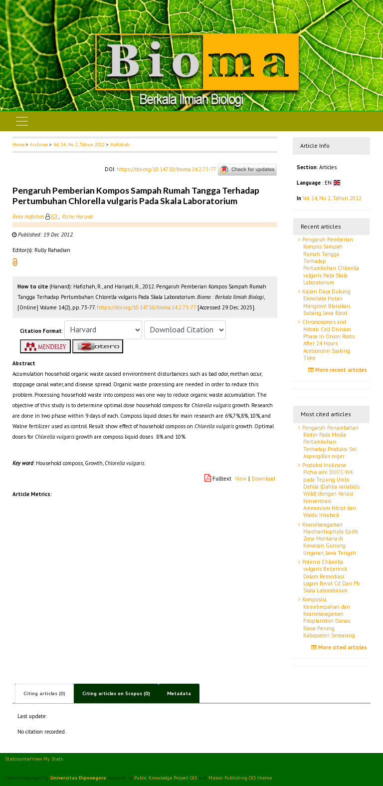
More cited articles (340, 647)
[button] (14, 261)
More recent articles (339, 369)
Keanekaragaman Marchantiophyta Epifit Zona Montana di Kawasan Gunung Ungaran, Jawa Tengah (329, 538)
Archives (39, 144)
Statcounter (18, 759)
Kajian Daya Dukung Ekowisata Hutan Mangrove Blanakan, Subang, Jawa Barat (326, 302)
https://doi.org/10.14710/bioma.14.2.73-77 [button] (146, 307)
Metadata (179, 693)
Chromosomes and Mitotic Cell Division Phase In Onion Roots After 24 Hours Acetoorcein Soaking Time (328, 339)
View (240, 478)
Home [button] (18, 144)
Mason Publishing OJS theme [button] (240, 778)
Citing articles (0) (44, 693)
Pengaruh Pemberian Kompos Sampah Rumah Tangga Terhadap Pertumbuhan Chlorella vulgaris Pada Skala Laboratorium (330, 261)
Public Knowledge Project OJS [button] (165, 778)
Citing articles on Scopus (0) (116, 693)
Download (263, 478)
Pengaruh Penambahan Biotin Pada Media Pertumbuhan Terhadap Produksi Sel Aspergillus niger (330, 442)
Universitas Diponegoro (78, 778)
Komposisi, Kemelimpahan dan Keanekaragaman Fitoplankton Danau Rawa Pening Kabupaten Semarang (328, 617)
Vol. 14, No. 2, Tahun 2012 (79, 144)
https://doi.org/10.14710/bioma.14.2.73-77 (166, 169)
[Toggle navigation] (22, 121)
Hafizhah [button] (120, 144)
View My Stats (47, 759)
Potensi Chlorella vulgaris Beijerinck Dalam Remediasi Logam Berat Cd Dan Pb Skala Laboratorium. (330, 576)
